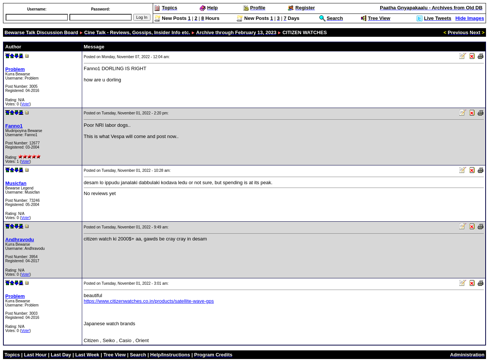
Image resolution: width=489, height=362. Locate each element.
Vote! (25, 104)
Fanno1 (14, 126)
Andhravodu (19, 239)
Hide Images (469, 18)
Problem (15, 69)
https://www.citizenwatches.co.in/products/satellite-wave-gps (149, 301)
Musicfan (15, 183)
